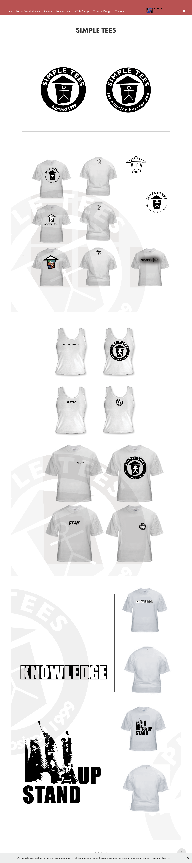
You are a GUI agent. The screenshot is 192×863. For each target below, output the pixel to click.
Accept (156, 857)
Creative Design (102, 11)
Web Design (82, 11)
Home (9, 11)
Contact (119, 11)
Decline (166, 857)
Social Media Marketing (57, 11)
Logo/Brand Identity (28, 11)
